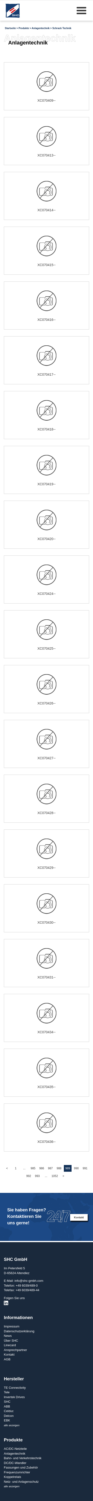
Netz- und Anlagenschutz (21, 1481)
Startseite (10, 28)
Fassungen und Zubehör (21, 1467)
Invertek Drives (14, 1397)
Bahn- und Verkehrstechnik (22, 1458)
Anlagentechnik (40, 28)
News (8, 1336)
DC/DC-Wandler (15, 1463)
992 (28, 1176)
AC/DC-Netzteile (15, 1449)
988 (59, 1168)
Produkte (24, 28)
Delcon (8, 1416)
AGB (7, 1359)
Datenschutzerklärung (19, 1331)
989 (67, 1168)
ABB (7, 1406)
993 (37, 1176)
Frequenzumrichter (17, 1472)
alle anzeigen (12, 1425)
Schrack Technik (61, 28)
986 (41, 1168)
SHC (7, 1401)
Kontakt (79, 1217)
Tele (7, 1392)
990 (76, 1168)
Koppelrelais (12, 1477)
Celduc (8, 1411)
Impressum (11, 1326)
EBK (7, 1420)
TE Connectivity (15, 1387)
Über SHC (11, 1340)
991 (85, 1168)
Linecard (10, 1345)
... (24, 1168)
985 (33, 1168)
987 (50, 1168)
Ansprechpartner (15, 1350)
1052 (55, 1176)
